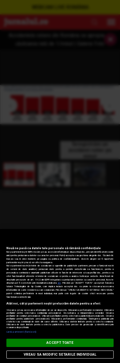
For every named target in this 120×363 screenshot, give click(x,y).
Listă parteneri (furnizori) (21, 331)
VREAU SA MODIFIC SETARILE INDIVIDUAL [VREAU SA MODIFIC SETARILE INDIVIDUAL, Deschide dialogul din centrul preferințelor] (60, 354)
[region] (60, 296)
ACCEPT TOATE (59, 343)
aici (59, 282)
